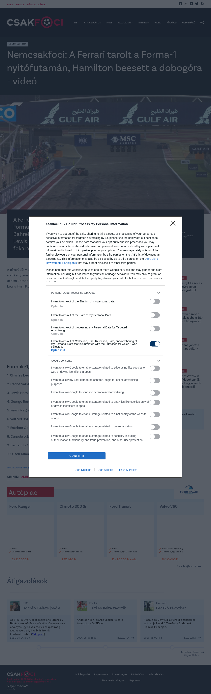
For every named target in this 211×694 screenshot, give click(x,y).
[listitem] (105, 293)
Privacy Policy (127, 469)
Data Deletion (83, 469)
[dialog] (105, 347)
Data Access (105, 469)
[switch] (155, 301)
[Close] (174, 224)
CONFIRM (76, 455)
